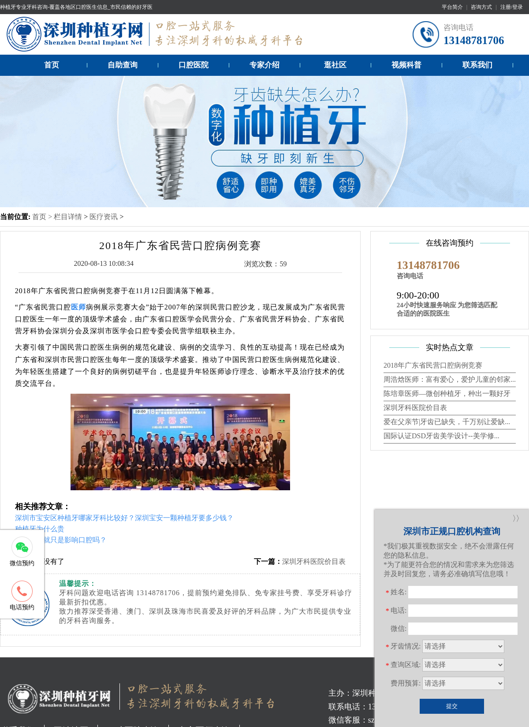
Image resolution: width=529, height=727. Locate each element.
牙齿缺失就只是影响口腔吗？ (61, 540)
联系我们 (477, 65)
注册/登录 (511, 7)
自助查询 (123, 65)
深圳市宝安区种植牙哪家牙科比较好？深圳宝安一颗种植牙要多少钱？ (124, 518)
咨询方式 (481, 7)
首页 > (43, 216)
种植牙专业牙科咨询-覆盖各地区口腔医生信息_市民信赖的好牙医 (76, 7)
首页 (51, 65)
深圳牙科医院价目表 (314, 561)
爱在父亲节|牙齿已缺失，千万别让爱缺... (447, 421)
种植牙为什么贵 (39, 529)
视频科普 (406, 65)
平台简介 (452, 7)
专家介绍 (264, 65)
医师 (78, 307)
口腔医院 (194, 65)
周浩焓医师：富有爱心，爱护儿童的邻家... (450, 379)
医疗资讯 (103, 216)
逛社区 (335, 65)
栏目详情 (68, 216)
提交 (452, 706)
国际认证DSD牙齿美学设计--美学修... (441, 436)
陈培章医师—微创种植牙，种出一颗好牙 (447, 393)
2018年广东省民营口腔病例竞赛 (433, 365)
